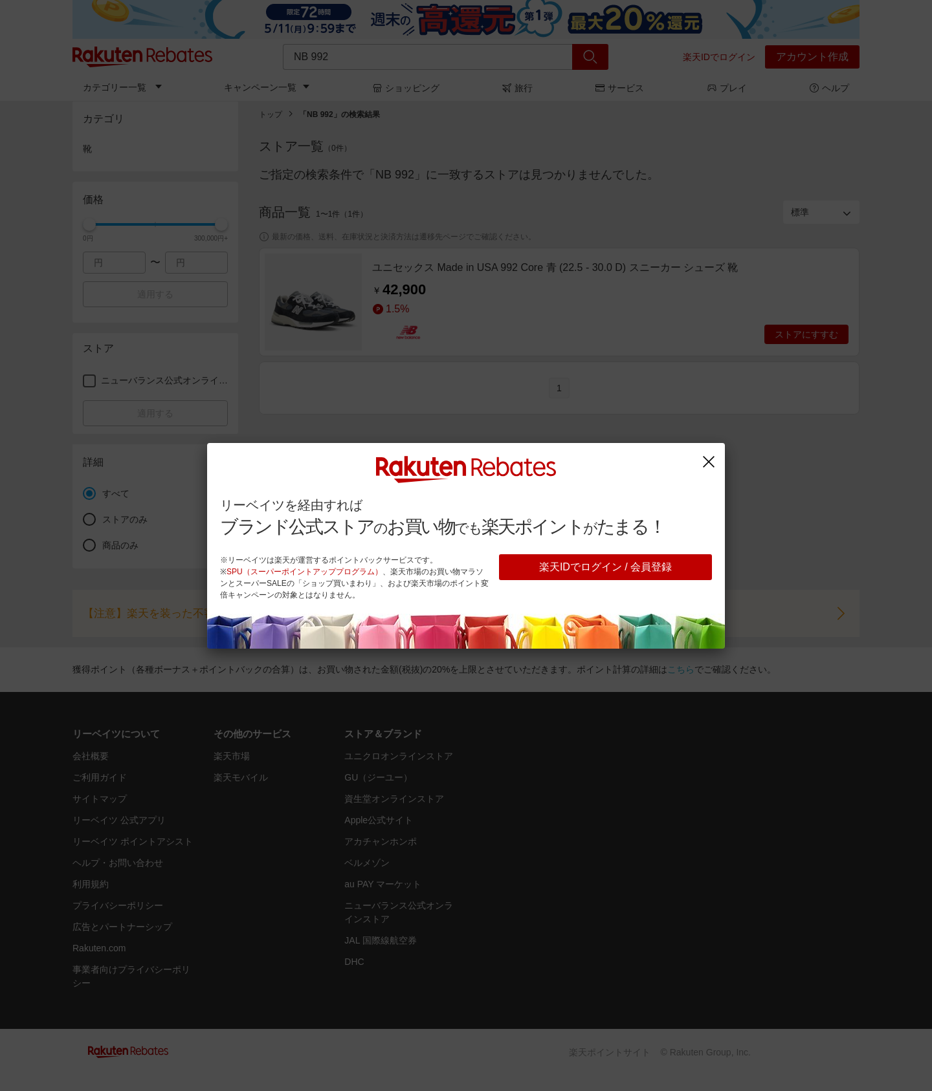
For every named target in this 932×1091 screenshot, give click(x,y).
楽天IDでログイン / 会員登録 (605, 566)
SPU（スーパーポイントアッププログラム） (305, 571)
